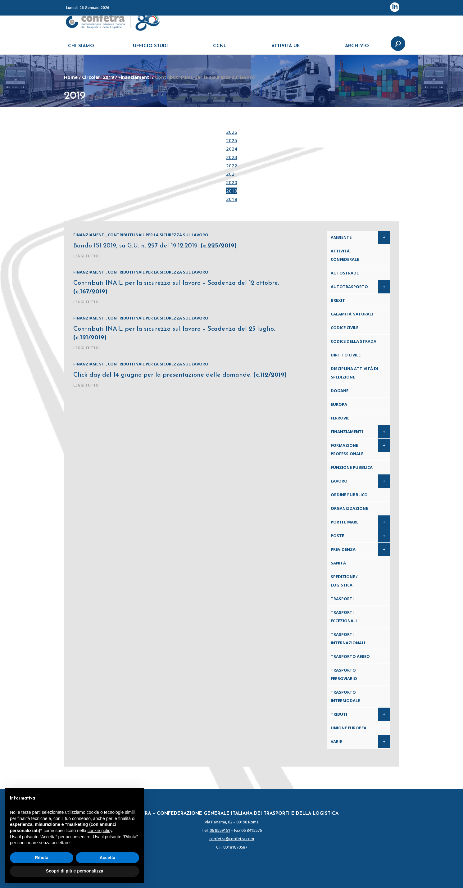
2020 (231, 182)
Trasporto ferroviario (344, 674)
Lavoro (339, 481)
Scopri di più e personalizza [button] (74, 870)
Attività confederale (345, 255)
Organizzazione (349, 508)
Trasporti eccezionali (344, 616)
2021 (231, 174)
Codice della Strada (353, 341)
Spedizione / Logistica (344, 581)
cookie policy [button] (100, 830)
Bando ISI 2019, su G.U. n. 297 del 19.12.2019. (155, 246)
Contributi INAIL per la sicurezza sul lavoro (158, 235)
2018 (231, 199)
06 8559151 (220, 830)
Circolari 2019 (98, 77)
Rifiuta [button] (41, 857)
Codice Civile (344, 327)
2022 (231, 165)
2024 (231, 149)
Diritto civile (346, 355)
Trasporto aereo (350, 656)
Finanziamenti (134, 77)
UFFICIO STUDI (150, 49)
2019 (231, 191)
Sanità (338, 563)
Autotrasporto (349, 286)
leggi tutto (86, 256)
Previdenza (343, 549)
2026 (231, 132)
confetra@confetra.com (231, 838)
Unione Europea (348, 728)
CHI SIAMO (81, 49)
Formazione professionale (347, 449)
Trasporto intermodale (345, 696)
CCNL (219, 49)
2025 (231, 140)
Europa (339, 404)
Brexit (338, 300)
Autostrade (345, 273)
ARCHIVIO (357, 49)
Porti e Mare (344, 522)
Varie (336, 741)
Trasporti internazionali (348, 639)
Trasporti (342, 598)
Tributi (339, 714)
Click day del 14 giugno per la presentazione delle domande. (180, 375)
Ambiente (341, 237)
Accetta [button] (108, 857)
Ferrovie (340, 418)
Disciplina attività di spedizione (354, 373)
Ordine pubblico (349, 494)
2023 (231, 157)
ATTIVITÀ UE (285, 49)
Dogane (339, 390)
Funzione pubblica (352, 467)
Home (71, 77)
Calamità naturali (352, 314)
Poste (337, 535)
